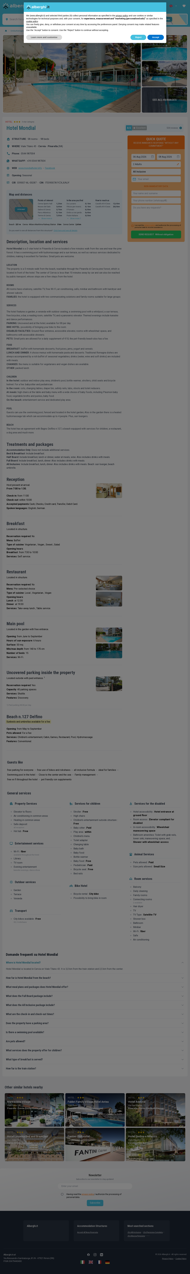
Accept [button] (155, 37)
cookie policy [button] (32, 21)
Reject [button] (138, 37)
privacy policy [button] (122, 15)
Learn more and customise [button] (44, 37)
